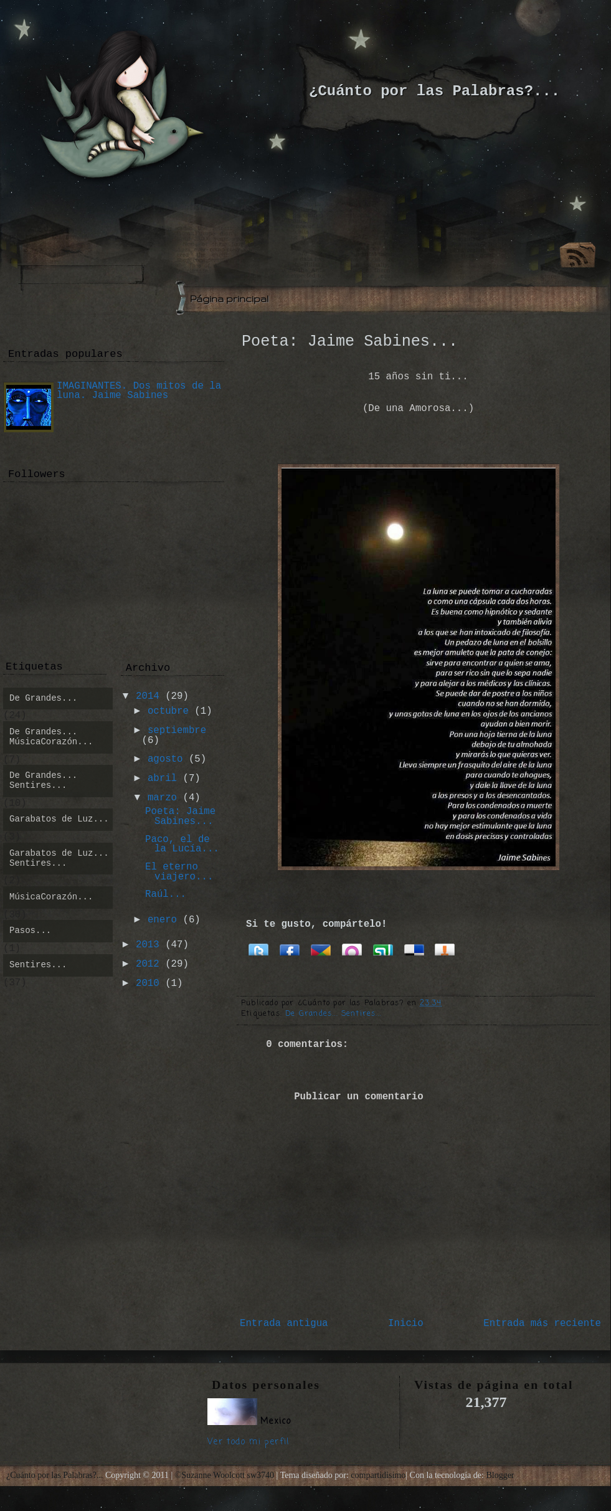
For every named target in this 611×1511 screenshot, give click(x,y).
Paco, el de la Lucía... (182, 844)
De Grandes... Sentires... (333, 1014)
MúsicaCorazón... (51, 897)
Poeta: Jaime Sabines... (350, 342)
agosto (165, 759)
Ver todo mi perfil (248, 1442)
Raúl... (165, 894)
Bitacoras (445, 948)
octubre (168, 711)
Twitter (258, 948)
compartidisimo (378, 1475)
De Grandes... (43, 698)
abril (162, 778)
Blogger (500, 1475)
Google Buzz (320, 948)
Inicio (406, 1323)
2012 (147, 964)
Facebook (289, 948)
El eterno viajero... (179, 872)
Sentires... (38, 965)
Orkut (351, 948)
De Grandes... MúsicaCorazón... (51, 737)
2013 (147, 944)
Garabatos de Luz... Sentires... (59, 858)
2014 (147, 696)
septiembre (177, 730)
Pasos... (30, 930)
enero (162, 920)
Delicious (414, 948)
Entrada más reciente (542, 1323)
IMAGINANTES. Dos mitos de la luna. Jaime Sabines (139, 391)
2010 (147, 983)
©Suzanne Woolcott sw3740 (226, 1475)
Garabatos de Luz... (59, 819)
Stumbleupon (383, 948)
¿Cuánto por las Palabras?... (434, 91)
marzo (162, 797)
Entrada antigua (284, 1323)
